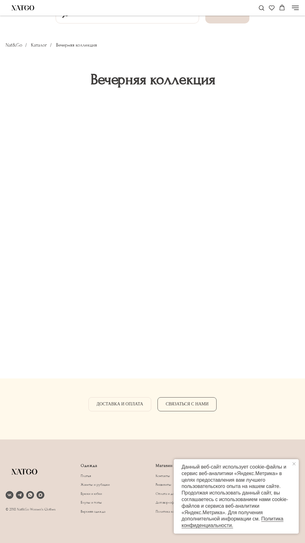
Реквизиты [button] (163, 485)
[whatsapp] (30, 495)
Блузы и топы (91, 502)
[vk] (9, 495)
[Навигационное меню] (295, 8)
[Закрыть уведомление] (294, 464)
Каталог (39, 45)
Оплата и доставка (170, 494)
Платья (86, 476)
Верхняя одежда (93, 512)
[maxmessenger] (40, 495)
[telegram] (20, 495)
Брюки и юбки (91, 494)
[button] (261, 8)
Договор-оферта (168, 502)
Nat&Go (14, 45)
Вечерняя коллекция (76, 45)
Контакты (163, 476)
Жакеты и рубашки (95, 485)
